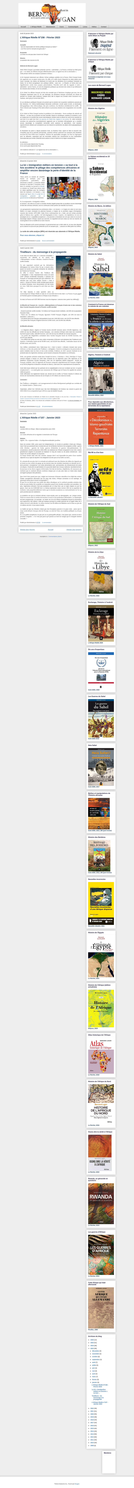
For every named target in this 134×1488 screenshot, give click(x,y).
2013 (92, 1434)
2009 (92, 1445)
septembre (96, 1359)
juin (93, 1368)
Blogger (77, 1484)
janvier (94, 1382)
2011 (92, 1440)
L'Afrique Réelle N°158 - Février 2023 (40, 37)
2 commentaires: (47, 154)
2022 (92, 1408)
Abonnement (50, 27)
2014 (92, 1431)
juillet (94, 1365)
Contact (103, 27)
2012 (92, 1437)
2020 (92, 1414)
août (94, 1362)
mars (94, 1376)
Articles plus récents (27, 530)
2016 (92, 1425)
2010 (92, 1442)
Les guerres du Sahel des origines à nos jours (53, 119)
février (94, 1379)
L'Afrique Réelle (36, 27)
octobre (95, 1356)
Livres (85, 27)
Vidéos (94, 27)
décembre (95, 1351)
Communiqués (73, 27)
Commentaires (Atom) (55, 536)
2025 (92, 1342)
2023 (92, 1348)
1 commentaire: (47, 522)
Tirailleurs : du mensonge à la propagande (43, 252)
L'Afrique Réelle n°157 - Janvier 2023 (40, 417)
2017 (92, 1422)
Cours (61, 27)
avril (94, 1374)
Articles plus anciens (74, 530)
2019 (92, 1417)
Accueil (23, 27)
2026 (92, 1340)
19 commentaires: (47, 406)
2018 (92, 1420)
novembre (96, 1354)
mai (93, 1371)
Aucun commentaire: (48, 241)
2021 (92, 1411)
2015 (92, 1428)
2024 (92, 1345)
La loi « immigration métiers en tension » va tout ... (100, 1391)
